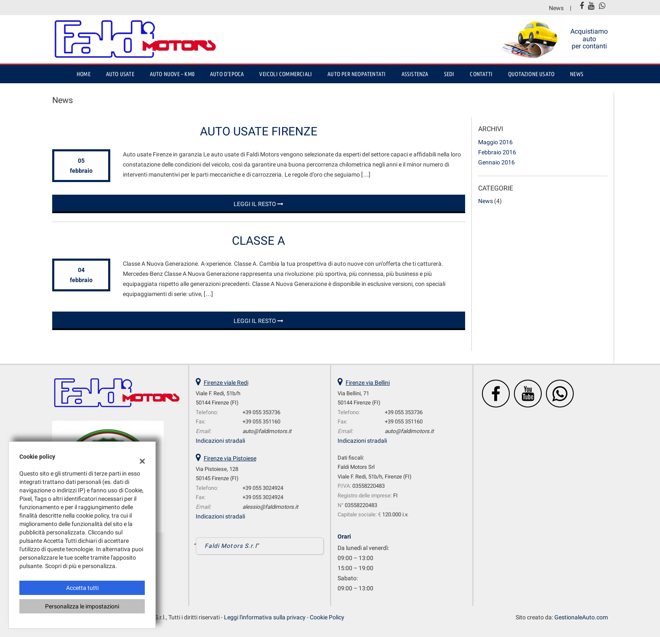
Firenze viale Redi (226, 382)
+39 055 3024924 (262, 488)
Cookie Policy (327, 617)
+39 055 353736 (261, 412)
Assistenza (415, 74)
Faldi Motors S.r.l (231, 545)
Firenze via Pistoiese (230, 458)
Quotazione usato (531, 74)
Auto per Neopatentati (356, 74)
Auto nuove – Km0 (172, 74)
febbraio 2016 (497, 152)
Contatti (481, 74)
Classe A (258, 241)
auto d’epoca (227, 74)
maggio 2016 (495, 142)
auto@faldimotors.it (266, 431)
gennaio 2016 (496, 162)
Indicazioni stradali (220, 440)
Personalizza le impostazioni (82, 606)
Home (83, 74)
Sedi (449, 74)
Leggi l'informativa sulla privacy (265, 617)
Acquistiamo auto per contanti (589, 38)
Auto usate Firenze (258, 131)
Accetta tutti (82, 587)
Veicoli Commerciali (285, 74)
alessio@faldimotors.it (270, 507)
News (556, 8)
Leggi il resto (258, 204)
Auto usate (120, 74)
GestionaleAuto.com (581, 617)
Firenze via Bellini (368, 382)
